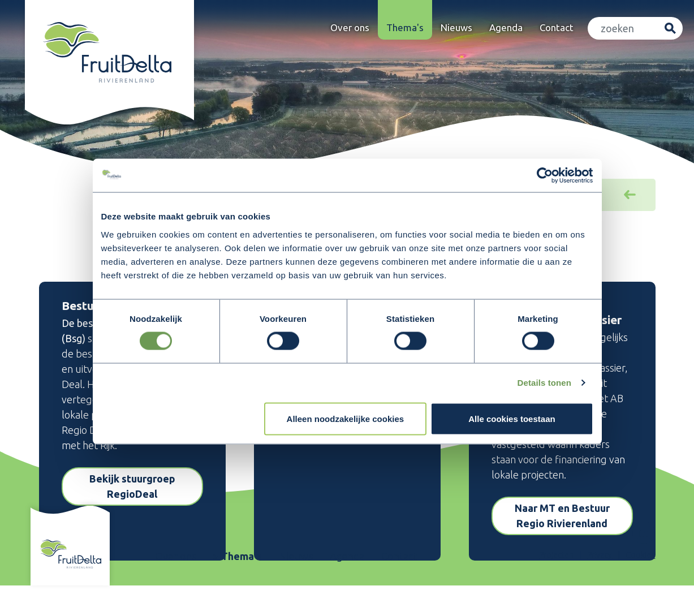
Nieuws (456, 27)
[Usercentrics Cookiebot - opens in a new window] (543, 175)
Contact (557, 27)
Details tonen (544, 382)
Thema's (405, 27)
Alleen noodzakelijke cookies (345, 419)
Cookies (640, 554)
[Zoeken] (623, 28)
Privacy (599, 554)
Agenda (506, 27)
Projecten (556, 554)
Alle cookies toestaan (511, 419)
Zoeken (670, 28)
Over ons (349, 27)
